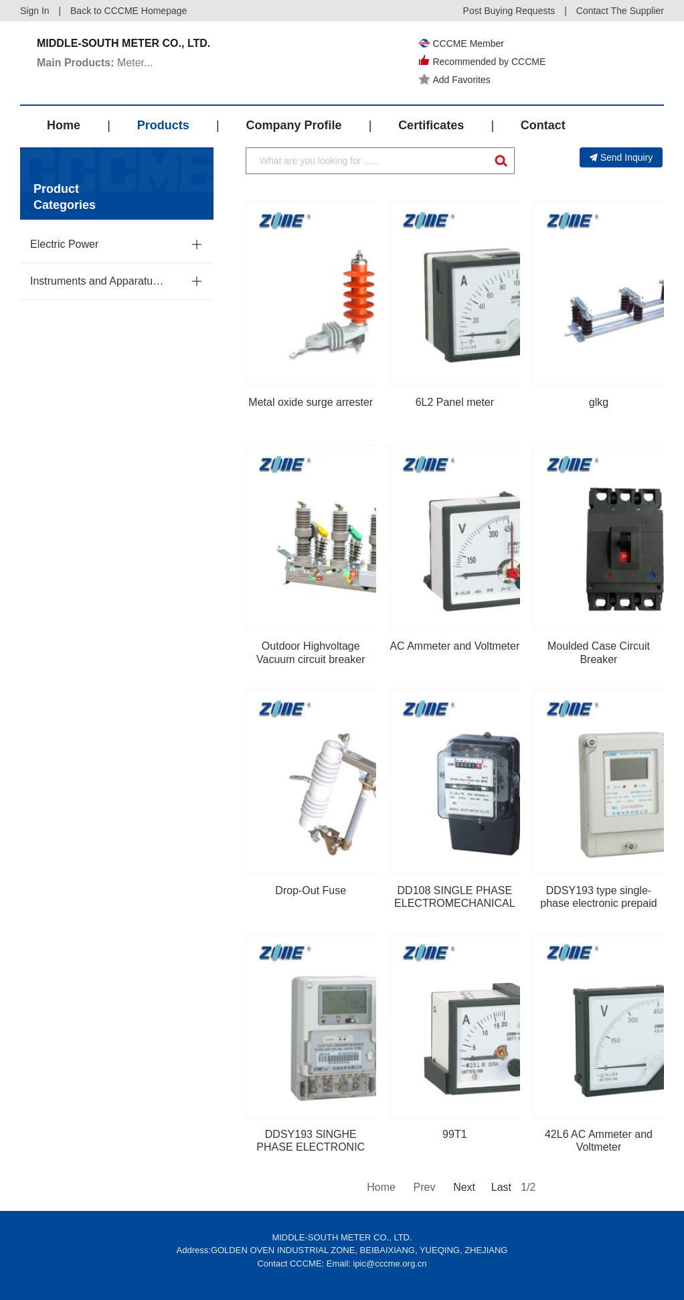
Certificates (431, 125)
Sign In (35, 10)
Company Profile (293, 125)
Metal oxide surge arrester (310, 402)
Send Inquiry (621, 157)
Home (63, 125)
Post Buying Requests (509, 10)
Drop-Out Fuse (310, 890)
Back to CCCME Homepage (128, 10)
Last (501, 1187)
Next (463, 1187)
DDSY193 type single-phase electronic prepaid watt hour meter (598, 903)
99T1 (454, 1134)
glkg (598, 402)
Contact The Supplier (620, 10)
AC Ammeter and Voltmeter (454, 646)
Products (163, 125)
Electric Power (64, 244)
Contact (543, 125)
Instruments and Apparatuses (99, 281)
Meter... (95, 62)
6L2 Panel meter (455, 402)
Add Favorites (454, 80)
